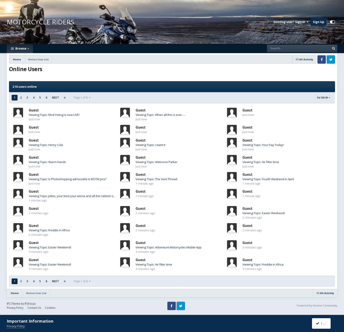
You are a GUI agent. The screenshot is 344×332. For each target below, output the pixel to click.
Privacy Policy (15, 308)
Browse (21, 48)
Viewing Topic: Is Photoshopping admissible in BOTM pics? (67, 179)
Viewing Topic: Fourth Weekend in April (268, 179)
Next (55, 97)
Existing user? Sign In (291, 22)
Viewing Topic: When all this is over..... (160, 115)
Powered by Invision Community (317, 305)
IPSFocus (30, 303)
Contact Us (34, 308)
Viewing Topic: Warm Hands (47, 162)
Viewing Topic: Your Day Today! (263, 145)
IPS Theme (13, 303)
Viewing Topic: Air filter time (260, 162)
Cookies (50, 308)
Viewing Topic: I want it (150, 145)
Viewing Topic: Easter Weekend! (263, 213)
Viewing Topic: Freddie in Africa (49, 230)
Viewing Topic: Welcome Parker (156, 162)
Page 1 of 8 (82, 97)
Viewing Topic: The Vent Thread (156, 179)
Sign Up (318, 22)
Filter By (323, 97)
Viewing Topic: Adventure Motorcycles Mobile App (168, 247)
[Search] (286, 48)
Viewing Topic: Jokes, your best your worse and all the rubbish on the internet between (86, 196)
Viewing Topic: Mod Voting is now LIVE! (54, 115)
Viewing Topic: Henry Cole (46, 145)
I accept (324, 323)
